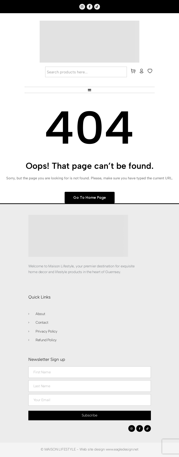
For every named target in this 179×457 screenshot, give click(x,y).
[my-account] (142, 72)
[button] (89, 90)
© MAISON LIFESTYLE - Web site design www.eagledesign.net (89, 449)
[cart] (134, 72)
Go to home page (89, 197)
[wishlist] (150, 72)
